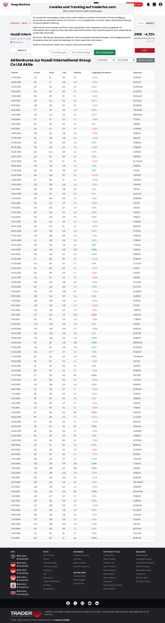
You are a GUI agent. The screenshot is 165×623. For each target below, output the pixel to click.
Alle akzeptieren (105, 52)
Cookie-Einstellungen (61, 40)
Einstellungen (59, 52)
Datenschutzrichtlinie (82, 44)
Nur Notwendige (81, 52)
